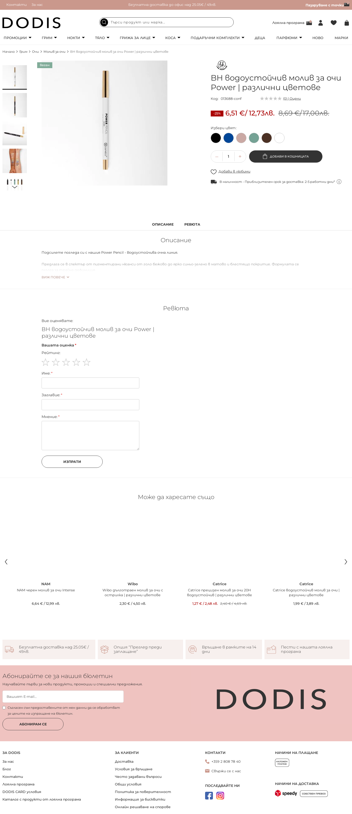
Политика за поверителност (143, 770)
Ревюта (192, 224)
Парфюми (286, 38)
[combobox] (166, 22)
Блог (6, 747)
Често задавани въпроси (138, 754)
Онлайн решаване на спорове (143, 785)
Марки (341, 38)
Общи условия (128, 762)
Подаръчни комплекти (215, 38)
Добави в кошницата (289, 156)
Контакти (16, 4)
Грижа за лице (135, 38)
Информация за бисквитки (140, 777)
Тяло (100, 38)
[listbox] (280, 139)
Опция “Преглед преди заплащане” (138, 627)
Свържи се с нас (226, 749)
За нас (37, 4)
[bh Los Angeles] (222, 66)
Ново (317, 38)
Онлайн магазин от (176, 808)
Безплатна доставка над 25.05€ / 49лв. (54, 627)
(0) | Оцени (292, 98)
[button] (14, 77)
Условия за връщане (134, 747)
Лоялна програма (288, 23)
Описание (163, 224)
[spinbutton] (228, 156)
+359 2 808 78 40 (226, 739)
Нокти (73, 38)
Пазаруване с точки (328, 5)
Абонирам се (33, 702)
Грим (47, 38)
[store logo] (31, 22)
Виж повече (53, 277)
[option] (216, 138)
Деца (260, 38)
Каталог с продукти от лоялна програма (41, 777)
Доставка (124, 739)
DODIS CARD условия (21, 770)
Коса (170, 38)
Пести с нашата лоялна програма (306, 627)
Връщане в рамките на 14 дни (229, 627)
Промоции (15, 38)
